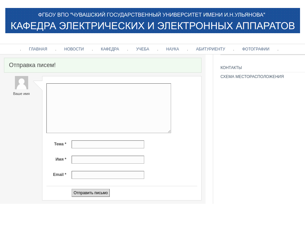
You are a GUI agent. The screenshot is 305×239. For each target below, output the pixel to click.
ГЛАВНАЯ (38, 49)
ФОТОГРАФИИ (255, 49)
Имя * (60, 159)
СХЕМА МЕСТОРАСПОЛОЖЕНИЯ (252, 76)
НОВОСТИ (74, 49)
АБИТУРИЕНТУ (210, 49)
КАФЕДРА (110, 49)
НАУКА (172, 49)
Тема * (60, 144)
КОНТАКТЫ (231, 67)
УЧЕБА (142, 49)
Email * (59, 174)
